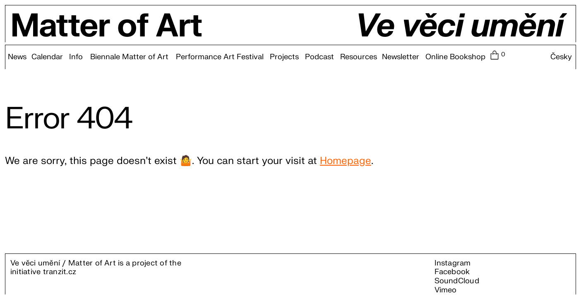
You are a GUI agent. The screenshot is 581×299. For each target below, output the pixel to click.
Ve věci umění (459, 26)
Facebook (452, 272)
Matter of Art (106, 26)
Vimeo (446, 290)
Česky (561, 57)
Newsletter (400, 57)
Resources (358, 57)
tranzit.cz (59, 272)
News (17, 57)
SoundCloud (457, 281)
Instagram (453, 263)
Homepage (345, 160)
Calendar (47, 57)
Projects (284, 57)
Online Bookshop (455, 57)
